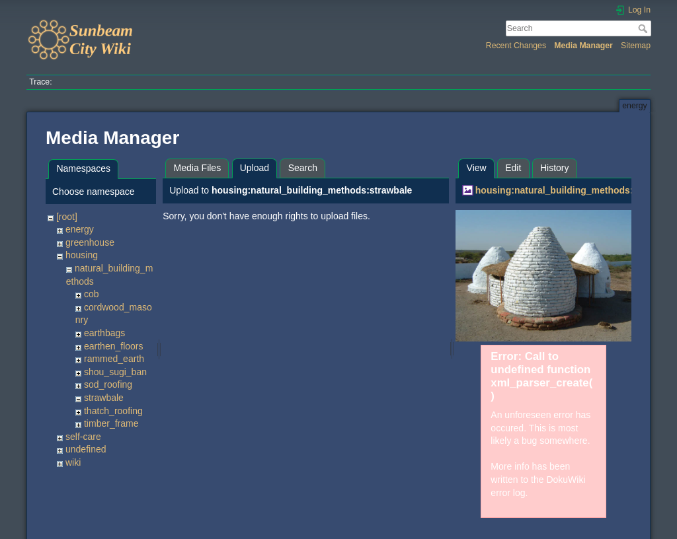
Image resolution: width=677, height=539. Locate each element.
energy (79, 229)
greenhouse (89, 242)
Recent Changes (516, 45)
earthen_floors (113, 346)
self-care (83, 436)
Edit (513, 167)
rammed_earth (114, 358)
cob (91, 294)
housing (81, 255)
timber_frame (111, 423)
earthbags (104, 333)
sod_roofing (108, 384)
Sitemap (636, 45)
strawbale (104, 397)
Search (644, 28)
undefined (85, 449)
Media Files (197, 167)
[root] (66, 216)
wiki (73, 462)
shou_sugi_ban (115, 372)
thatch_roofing (113, 411)
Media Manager (583, 45)
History (554, 167)
